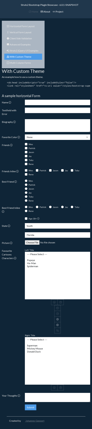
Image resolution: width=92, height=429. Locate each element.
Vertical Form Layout (19, 32)
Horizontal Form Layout (21, 26)
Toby (31, 160)
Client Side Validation (19, 38)
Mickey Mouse (57, 348)
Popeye (57, 260)
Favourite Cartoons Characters (9, 254)
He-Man (57, 263)
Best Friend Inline (11, 209)
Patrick (32, 148)
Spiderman (57, 266)
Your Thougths (11, 395)
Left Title (29, 250)
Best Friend (9, 181)
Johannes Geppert (32, 420)
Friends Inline (10, 171)
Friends (7, 145)
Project (58, 11)
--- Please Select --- (57, 254)
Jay (30, 156)
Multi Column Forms (19, 62)
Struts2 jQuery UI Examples (22, 50)
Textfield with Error (9, 112)
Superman (57, 345)
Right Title (30, 335)
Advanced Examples (19, 44)
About (45, 11)
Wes (31, 144)
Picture (7, 242)
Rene (31, 164)
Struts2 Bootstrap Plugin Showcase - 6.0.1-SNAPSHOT (46, 4)
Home (33, 11)
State (6, 225)
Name (6, 102)
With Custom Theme (19, 56)
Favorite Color (11, 137)
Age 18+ (34, 218)
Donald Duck (57, 351)
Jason (31, 152)
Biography (9, 121)
